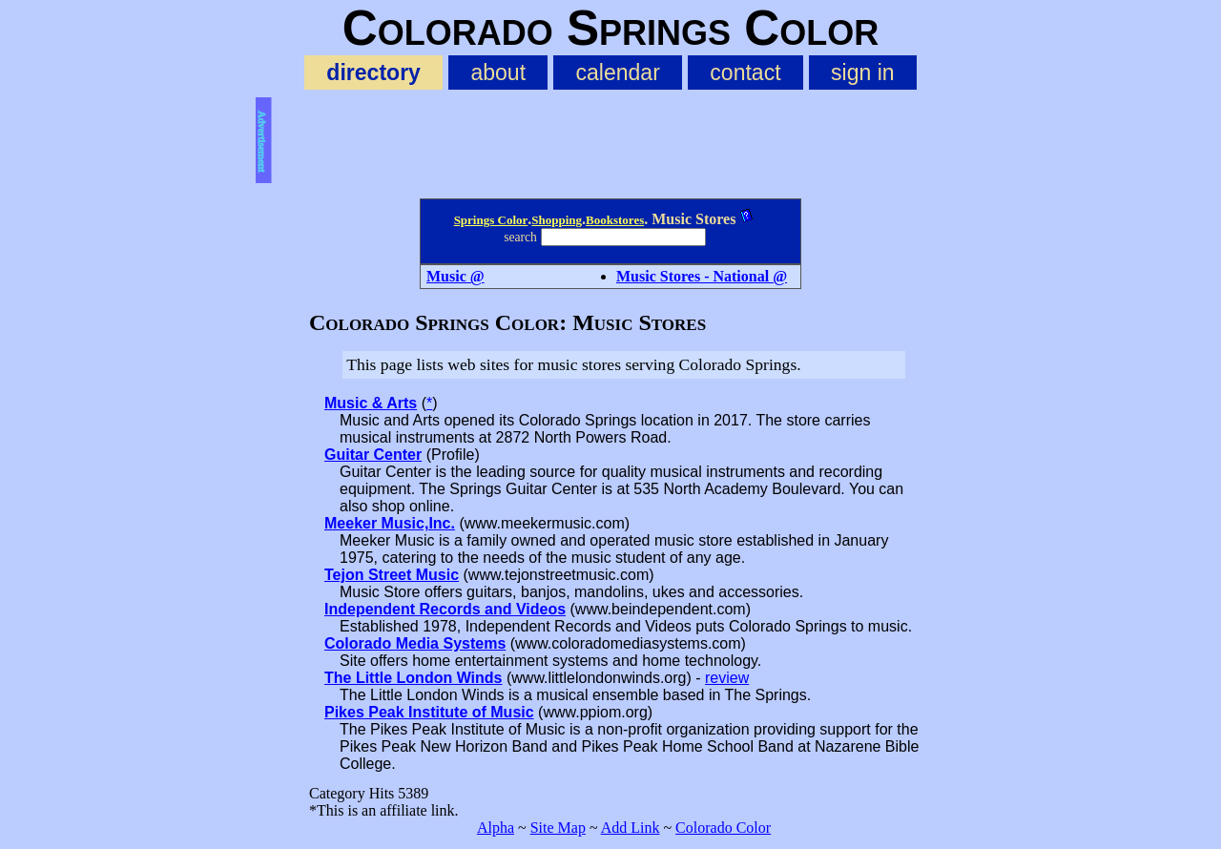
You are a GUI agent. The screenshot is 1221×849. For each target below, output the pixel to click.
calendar (618, 72)
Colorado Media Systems (415, 643)
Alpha (495, 827)
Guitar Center (373, 454)
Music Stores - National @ (701, 276)
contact (745, 72)
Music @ (455, 276)
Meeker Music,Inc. (389, 523)
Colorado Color (723, 827)
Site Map (558, 827)
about (498, 72)
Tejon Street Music (391, 575)
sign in (863, 72)
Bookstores (615, 220)
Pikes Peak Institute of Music (429, 712)
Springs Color (491, 220)
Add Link (630, 827)
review (727, 678)
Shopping (556, 220)
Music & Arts (370, 403)
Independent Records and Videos (445, 609)
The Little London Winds (413, 678)
